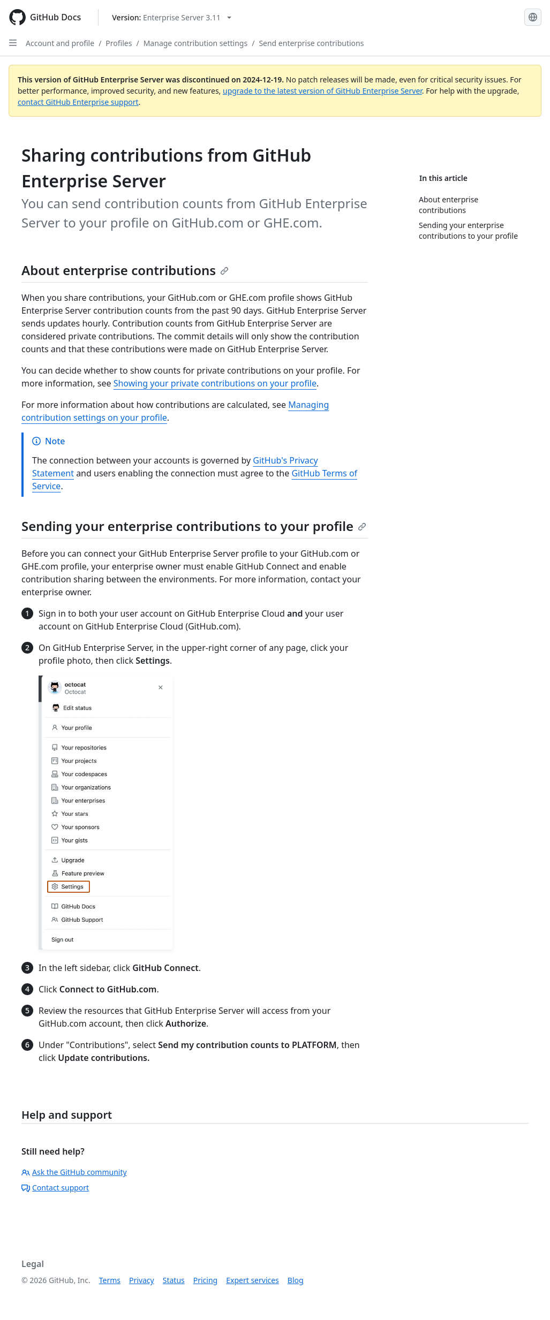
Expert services (252, 1280)
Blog (296, 1280)
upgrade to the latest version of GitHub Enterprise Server (322, 91)
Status (174, 1280)
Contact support (55, 1187)
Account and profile (60, 43)
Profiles (119, 43)
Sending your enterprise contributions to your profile (193, 526)
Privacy (141, 1280)
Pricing (205, 1280)
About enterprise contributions (125, 270)
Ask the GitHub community (74, 1172)
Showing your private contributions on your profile (215, 383)
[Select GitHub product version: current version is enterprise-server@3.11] (171, 17)
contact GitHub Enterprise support (78, 102)
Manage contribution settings (195, 43)
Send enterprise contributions (311, 43)
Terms (109, 1280)
